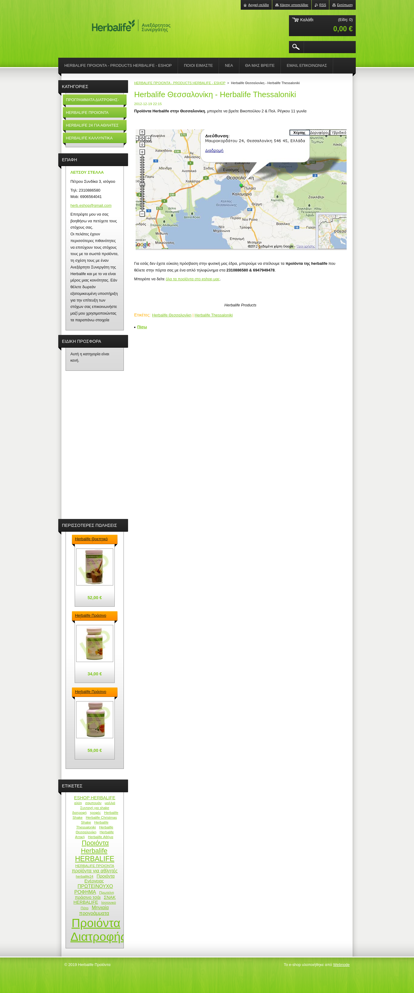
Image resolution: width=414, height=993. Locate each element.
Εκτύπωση (345, 5)
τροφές (95, 812)
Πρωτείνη (106, 892)
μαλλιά (110, 803)
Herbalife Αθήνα (100, 837)
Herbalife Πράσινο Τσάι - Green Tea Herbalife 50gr (90, 616)
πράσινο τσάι (88, 897)
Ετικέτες (141, 314)
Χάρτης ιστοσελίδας (294, 5)
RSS (322, 5)
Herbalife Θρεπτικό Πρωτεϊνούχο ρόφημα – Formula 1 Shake (93, 539)
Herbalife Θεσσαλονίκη (172, 315)
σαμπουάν (93, 803)
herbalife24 (84, 876)
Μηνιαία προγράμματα (94, 910)
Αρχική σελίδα (258, 5)
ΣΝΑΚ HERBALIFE (94, 900)
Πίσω (142, 327)
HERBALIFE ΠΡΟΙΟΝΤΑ (94, 866)
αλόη (78, 803)
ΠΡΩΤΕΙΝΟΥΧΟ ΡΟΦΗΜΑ (93, 889)
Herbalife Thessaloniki (214, 315)
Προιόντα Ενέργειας (99, 878)
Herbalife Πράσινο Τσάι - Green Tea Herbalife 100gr (90, 692)
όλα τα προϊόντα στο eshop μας (193, 279)
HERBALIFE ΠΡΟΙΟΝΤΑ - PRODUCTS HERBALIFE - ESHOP (180, 83)
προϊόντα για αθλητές (95, 870)
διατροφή (79, 812)
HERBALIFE (94, 859)
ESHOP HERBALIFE (94, 797)
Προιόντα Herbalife (95, 847)
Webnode (341, 964)
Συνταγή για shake (94, 808)
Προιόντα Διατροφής (98, 929)
